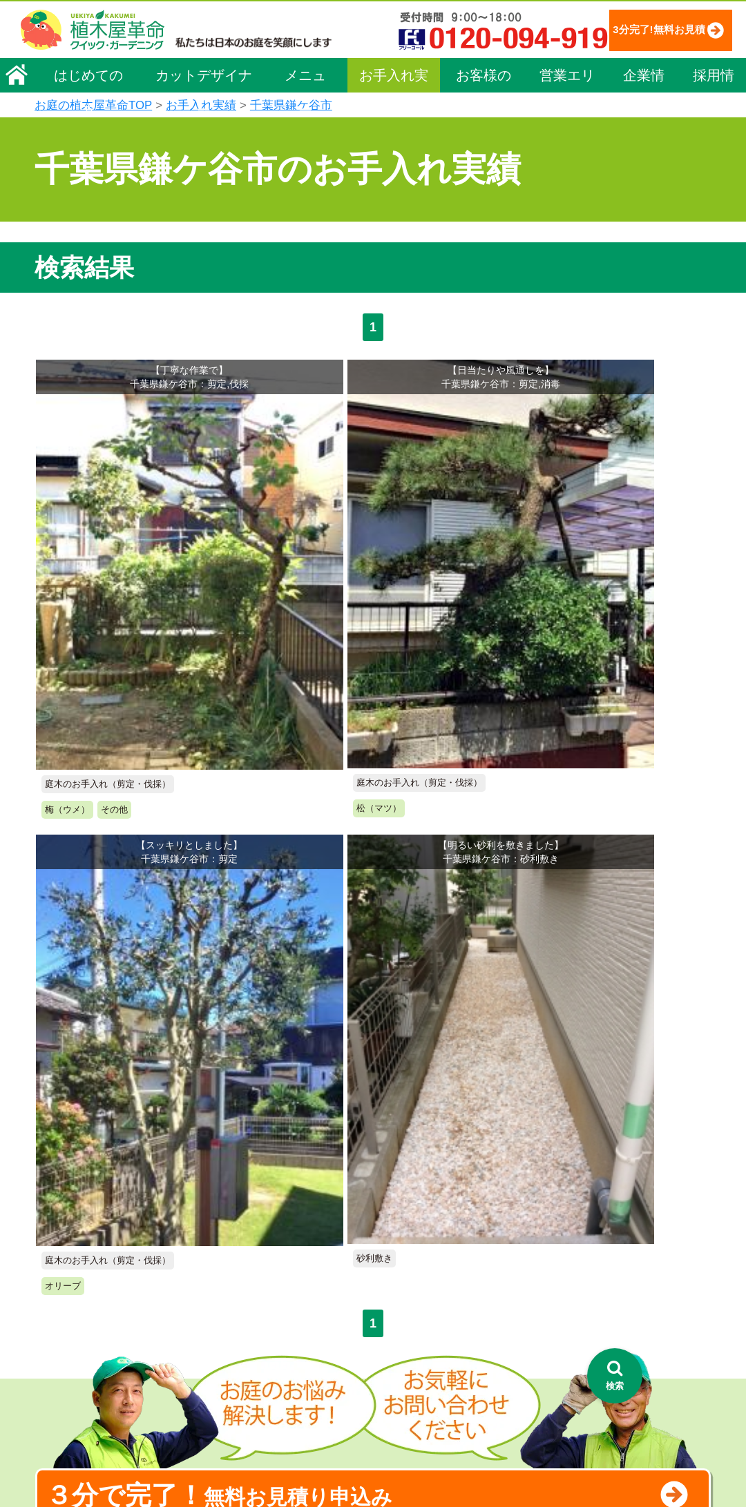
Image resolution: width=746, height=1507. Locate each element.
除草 (237, 1312)
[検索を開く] (614, 1375)
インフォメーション (436, 1455)
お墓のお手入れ (262, 1429)
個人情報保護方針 (618, 1228)
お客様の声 (483, 118)
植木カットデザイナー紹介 (453, 1353)
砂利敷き (247, 1351)
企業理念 (63, 1250)
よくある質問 (421, 1293)
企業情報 (643, 118)
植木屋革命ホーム (266, 1200)
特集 (395, 1430)
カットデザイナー (203, 118)
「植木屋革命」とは (435, 1254)
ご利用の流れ (421, 1273)
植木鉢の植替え (262, 1409)
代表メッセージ (77, 1269)
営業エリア (567, 118)
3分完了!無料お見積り (311, 69)
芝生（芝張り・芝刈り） (281, 1331)
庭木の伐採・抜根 (266, 1293)
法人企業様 (68, 1328)
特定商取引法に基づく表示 (638, 1248)
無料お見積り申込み (328, 841)
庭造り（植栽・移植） (276, 1389)
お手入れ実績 (393, 118)
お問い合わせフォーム (629, 1283)
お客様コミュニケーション (102, 1308)
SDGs (399, 1404)
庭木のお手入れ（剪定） (281, 1273)
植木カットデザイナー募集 (641, 1334)
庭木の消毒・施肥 (266, 1370)
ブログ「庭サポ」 (617, 1308)
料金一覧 (247, 1254)
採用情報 (713, 118)
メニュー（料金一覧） (277, 1226)
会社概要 (63, 1230)
